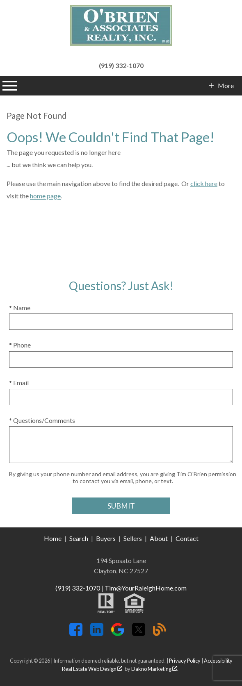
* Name (19, 307)
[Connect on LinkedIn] (96, 633)
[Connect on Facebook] (75, 633)
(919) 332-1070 (77, 588)
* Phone (20, 345)
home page (45, 196)
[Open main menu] (10, 85)
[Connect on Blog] (159, 633)
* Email (19, 382)
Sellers (132, 538)
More (225, 86)
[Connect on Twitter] (138, 633)
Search (78, 538)
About (159, 538)
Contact (187, 538)
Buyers (106, 538)
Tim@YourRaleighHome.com (146, 588)
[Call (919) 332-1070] (121, 64)
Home (53, 538)
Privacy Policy (185, 660)
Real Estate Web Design (92, 669)
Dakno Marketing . (154, 669)
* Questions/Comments (42, 420)
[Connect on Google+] (117, 633)
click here (203, 183)
